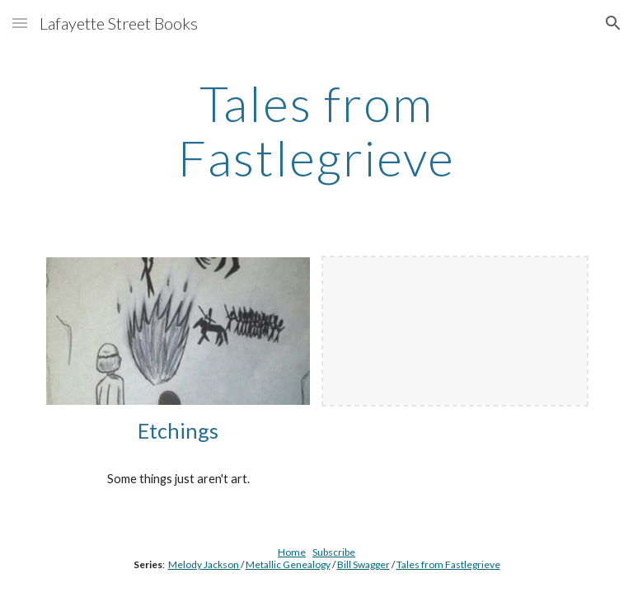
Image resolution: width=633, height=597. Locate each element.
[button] (20, 22)
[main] (316, 130)
